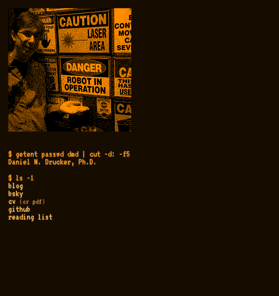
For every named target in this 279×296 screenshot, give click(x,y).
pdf (37, 202)
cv (12, 201)
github (19, 208)
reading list (30, 216)
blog (15, 185)
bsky (15, 193)
